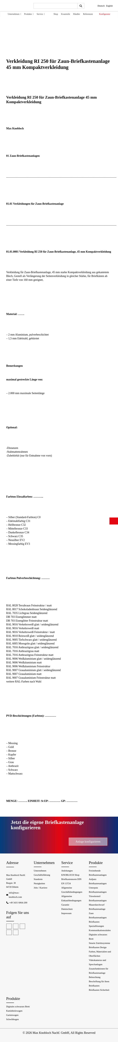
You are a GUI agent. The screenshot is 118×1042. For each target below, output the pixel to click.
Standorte (38, 879)
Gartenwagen (12, 1015)
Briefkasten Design (98, 947)
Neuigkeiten (39, 883)
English (109, 6)
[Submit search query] (80, 6)
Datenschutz (67, 909)
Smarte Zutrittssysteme (99, 943)
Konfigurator (104, 14)
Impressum (66, 913)
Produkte (29, 14)
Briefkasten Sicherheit (99, 990)
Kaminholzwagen (14, 1011)
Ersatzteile (65, 14)
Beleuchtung (95, 977)
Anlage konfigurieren (87, 841)
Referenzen (88, 14)
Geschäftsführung (42, 875)
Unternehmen (14, 14)
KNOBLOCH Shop (70, 875)
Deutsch (101, 6)
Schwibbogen (12, 1019)
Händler (76, 14)
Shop (56, 14)
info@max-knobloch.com (15, 895)
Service (41, 14)
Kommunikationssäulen (100, 930)
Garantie (65, 905)
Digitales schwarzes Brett (18, 1006)
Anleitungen (67, 870)
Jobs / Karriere (40, 887)
